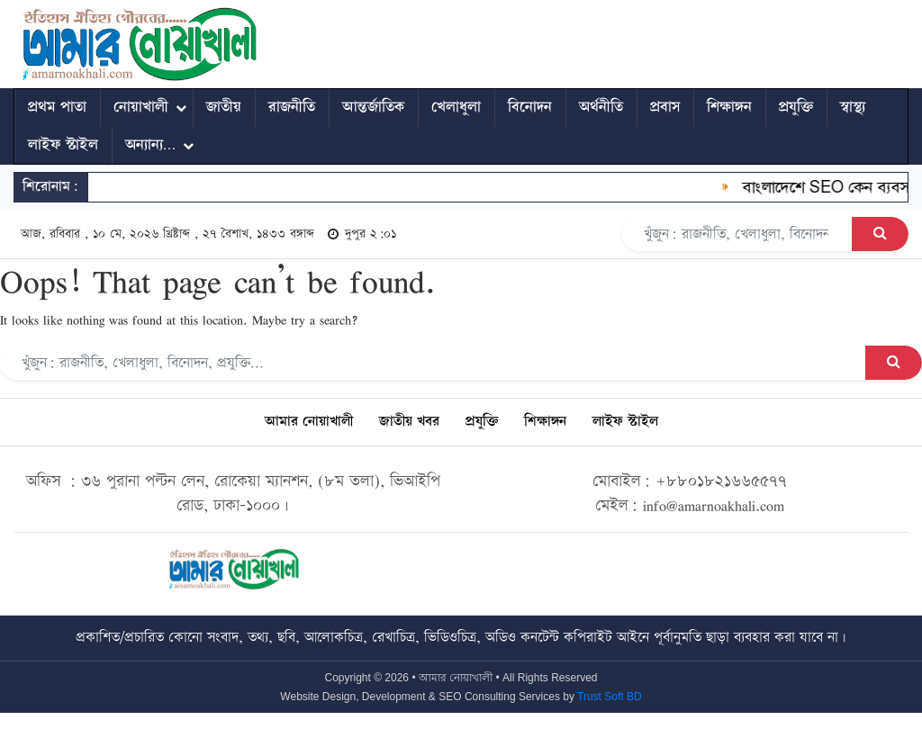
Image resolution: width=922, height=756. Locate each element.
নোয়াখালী (140, 107)
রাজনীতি (291, 107)
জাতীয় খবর (409, 421)
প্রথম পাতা (57, 107)
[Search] (737, 234)
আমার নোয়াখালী (309, 421)
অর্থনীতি (601, 107)
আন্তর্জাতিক (373, 107)
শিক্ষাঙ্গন (729, 107)
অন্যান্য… (150, 145)
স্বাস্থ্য (852, 107)
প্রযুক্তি (796, 107)
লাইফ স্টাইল (63, 145)
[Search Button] (880, 234)
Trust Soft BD (609, 696)
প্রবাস (665, 107)
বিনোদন (530, 107)
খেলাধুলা (456, 107)
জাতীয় (223, 107)
